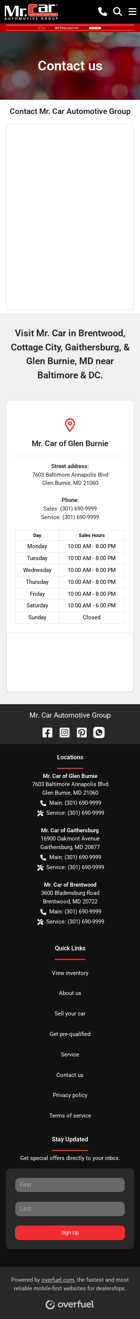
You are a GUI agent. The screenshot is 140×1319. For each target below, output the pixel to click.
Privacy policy (70, 1095)
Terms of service (70, 1115)
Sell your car (70, 1013)
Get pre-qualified (70, 1034)
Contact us (70, 1075)
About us (70, 993)
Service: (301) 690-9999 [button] (70, 813)
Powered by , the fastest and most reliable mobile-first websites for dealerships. (70, 1290)
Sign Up (70, 1233)
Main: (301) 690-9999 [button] (70, 803)
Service (70, 1054)
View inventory (70, 973)
